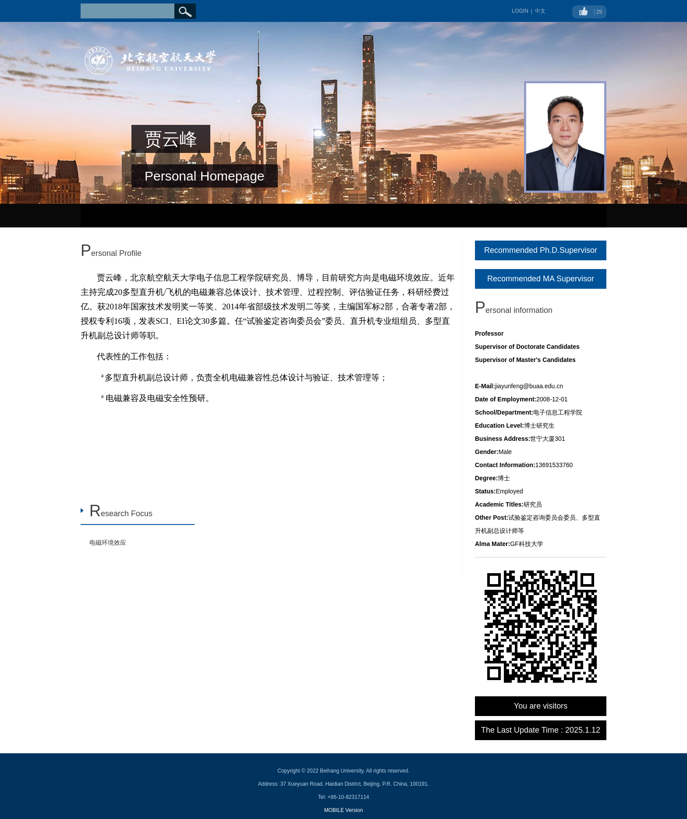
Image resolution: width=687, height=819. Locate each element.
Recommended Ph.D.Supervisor (540, 250)
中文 (540, 11)
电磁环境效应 (107, 542)
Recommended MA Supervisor (540, 278)
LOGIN (520, 11)
